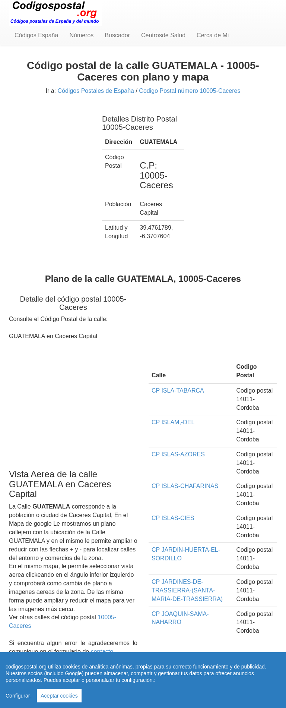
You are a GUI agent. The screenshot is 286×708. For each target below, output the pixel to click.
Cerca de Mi (213, 35)
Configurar (18, 696)
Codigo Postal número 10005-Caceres (189, 91)
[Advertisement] (50, 144)
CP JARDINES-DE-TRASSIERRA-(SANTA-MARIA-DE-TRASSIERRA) (187, 590)
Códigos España (36, 35)
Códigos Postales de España (96, 91)
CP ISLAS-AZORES (178, 454)
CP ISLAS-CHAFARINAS (185, 486)
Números (81, 35)
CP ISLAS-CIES (173, 518)
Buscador (117, 35)
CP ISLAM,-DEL (173, 422)
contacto (102, 651)
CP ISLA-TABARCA (178, 390)
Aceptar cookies (59, 696)
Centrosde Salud (163, 35)
